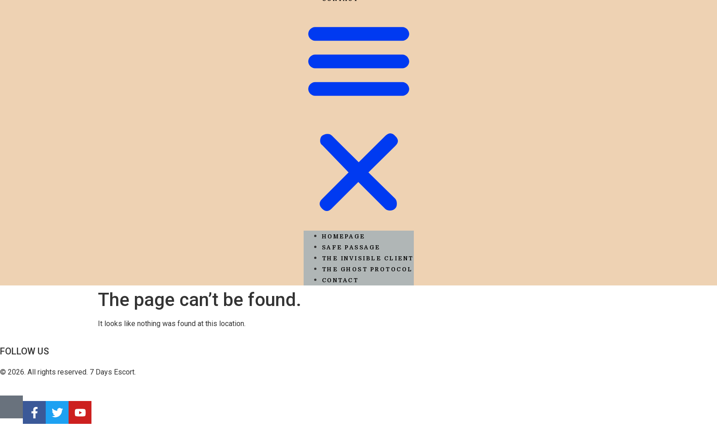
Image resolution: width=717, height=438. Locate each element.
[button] (359, 117)
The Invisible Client (368, 258)
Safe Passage (351, 247)
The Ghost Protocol (367, 269)
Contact (340, 280)
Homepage (343, 236)
